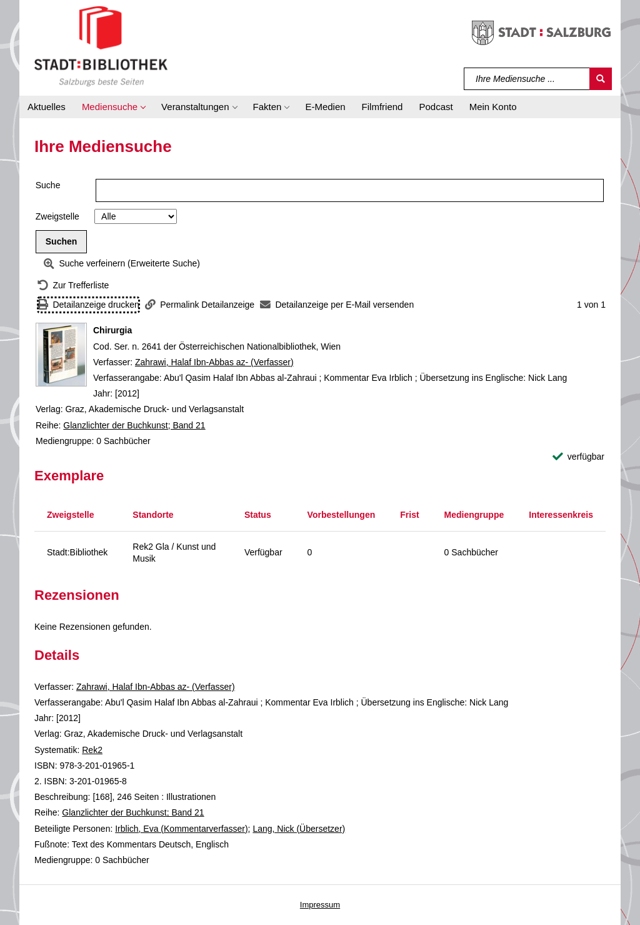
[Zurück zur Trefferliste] (73, 285)
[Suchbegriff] (527, 79)
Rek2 (92, 750)
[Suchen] (600, 79)
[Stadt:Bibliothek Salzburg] (101, 46)
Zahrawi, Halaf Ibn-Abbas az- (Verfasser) (214, 362)
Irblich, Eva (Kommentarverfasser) (181, 829)
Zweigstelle (57, 216)
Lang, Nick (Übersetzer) (298, 829)
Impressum (320, 904)
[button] (113, 107)
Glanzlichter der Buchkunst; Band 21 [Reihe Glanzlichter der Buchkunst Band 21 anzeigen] (134, 425)
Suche (48, 185)
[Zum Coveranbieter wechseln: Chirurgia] (61, 355)
